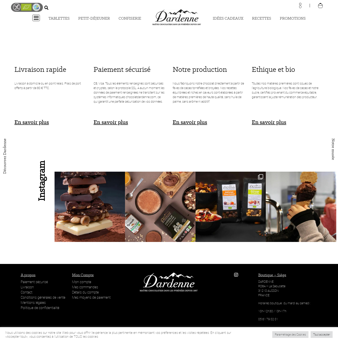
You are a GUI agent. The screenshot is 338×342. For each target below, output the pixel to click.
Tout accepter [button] (321, 334)
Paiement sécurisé (34, 281)
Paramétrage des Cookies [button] (290, 334)
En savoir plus (31, 122)
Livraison (27, 287)
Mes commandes (85, 287)
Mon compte (81, 281)
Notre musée (333, 149)
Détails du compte (85, 292)
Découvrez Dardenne (4, 156)
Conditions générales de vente (43, 297)
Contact (26, 292)
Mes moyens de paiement (91, 297)
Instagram (41, 180)
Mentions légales (33, 302)
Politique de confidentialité (40, 307)
